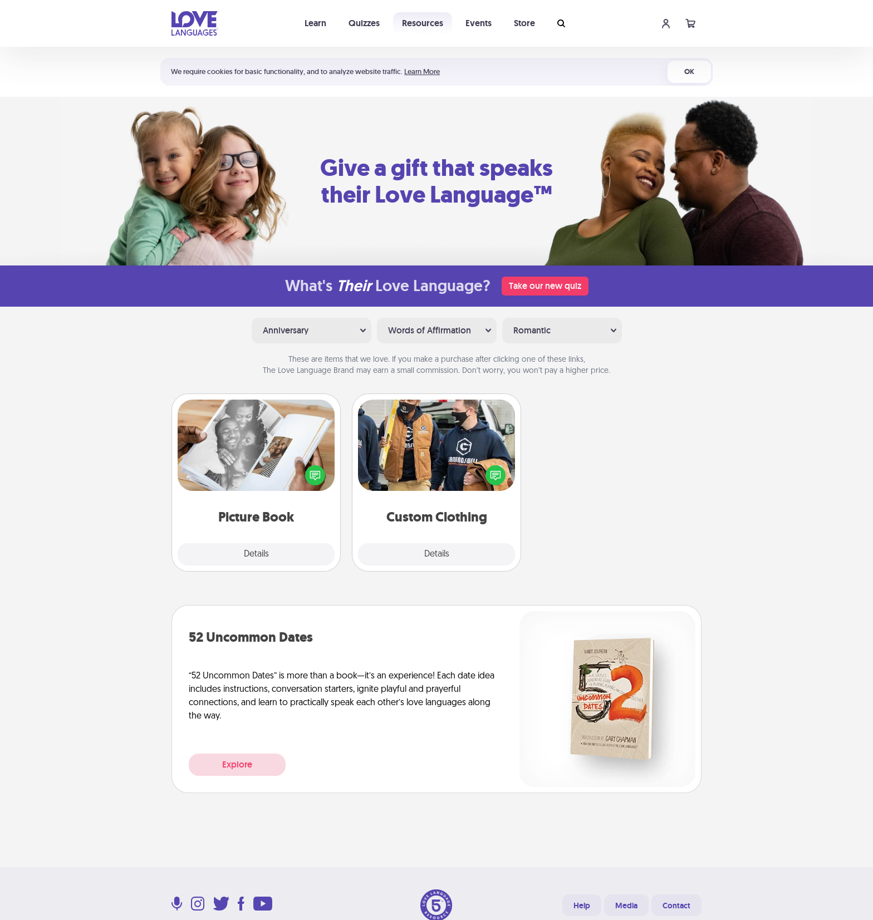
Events (478, 23)
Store (524, 23)
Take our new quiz (545, 286)
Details (256, 554)
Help (581, 906)
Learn (315, 23)
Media (626, 906)
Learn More (422, 71)
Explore (237, 764)
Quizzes (364, 23)
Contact (676, 906)
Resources (422, 23)
